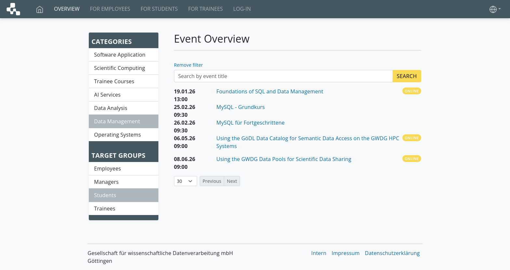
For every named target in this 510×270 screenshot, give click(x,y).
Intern (319, 253)
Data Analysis (110, 108)
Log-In (242, 8)
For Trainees (205, 8)
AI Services (107, 94)
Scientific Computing (119, 68)
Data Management (117, 121)
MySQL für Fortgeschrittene (250, 122)
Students (105, 195)
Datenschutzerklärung (392, 253)
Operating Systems (117, 134)
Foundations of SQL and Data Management (269, 91)
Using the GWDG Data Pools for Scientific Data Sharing (283, 159)
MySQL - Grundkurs (240, 107)
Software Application (119, 54)
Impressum (346, 253)
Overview (66, 8)
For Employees (110, 8)
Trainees (104, 208)
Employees (107, 168)
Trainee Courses (114, 81)
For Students (159, 8)
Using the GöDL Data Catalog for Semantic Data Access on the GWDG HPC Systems (307, 142)
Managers (106, 181)
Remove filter (188, 65)
